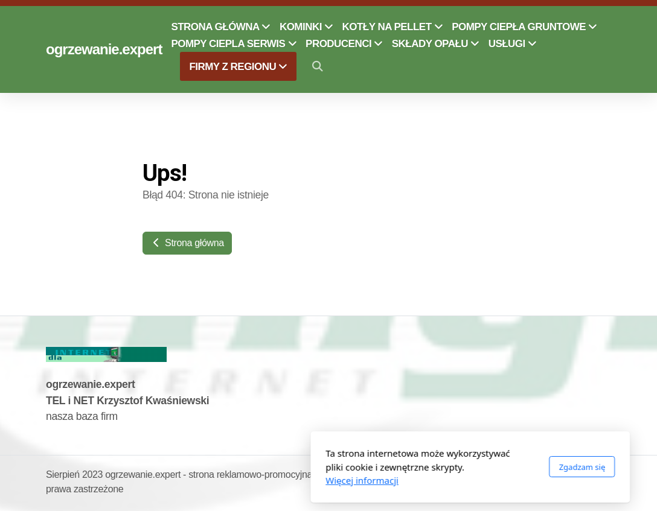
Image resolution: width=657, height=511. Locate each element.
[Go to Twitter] (602, 477)
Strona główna (187, 243)
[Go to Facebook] (584, 477)
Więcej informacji (220, 480)
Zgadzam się (440, 467)
